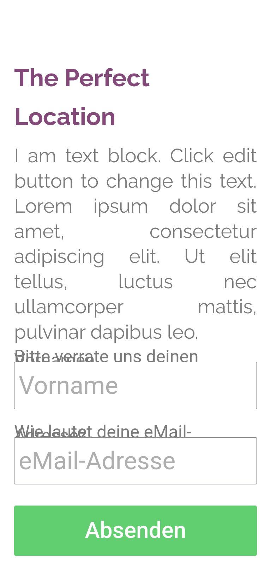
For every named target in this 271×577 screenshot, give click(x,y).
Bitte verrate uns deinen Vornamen (106, 358)
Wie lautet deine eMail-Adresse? (103, 433)
